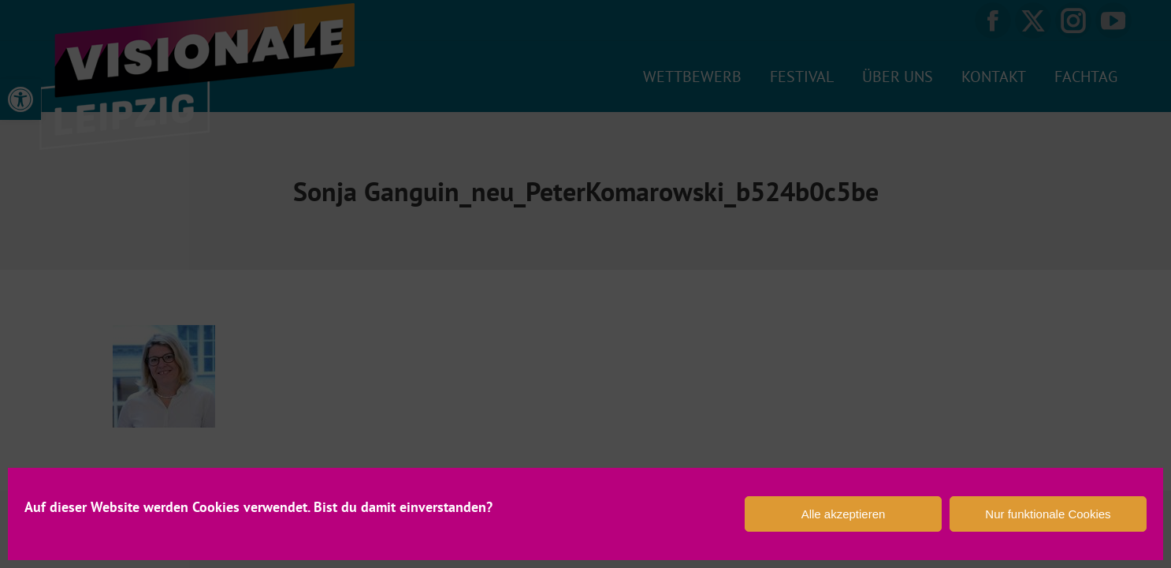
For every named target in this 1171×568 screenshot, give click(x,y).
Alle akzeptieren (843, 514)
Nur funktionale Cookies (1047, 514)
